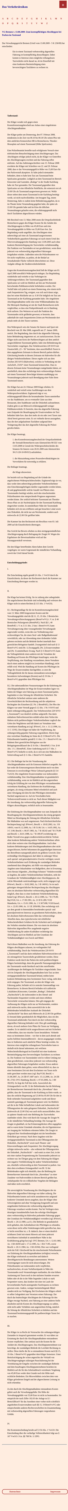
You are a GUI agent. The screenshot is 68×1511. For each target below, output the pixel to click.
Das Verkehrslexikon (15, 6)
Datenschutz (14, 1491)
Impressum (55, 1491)
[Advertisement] (34, 95)
